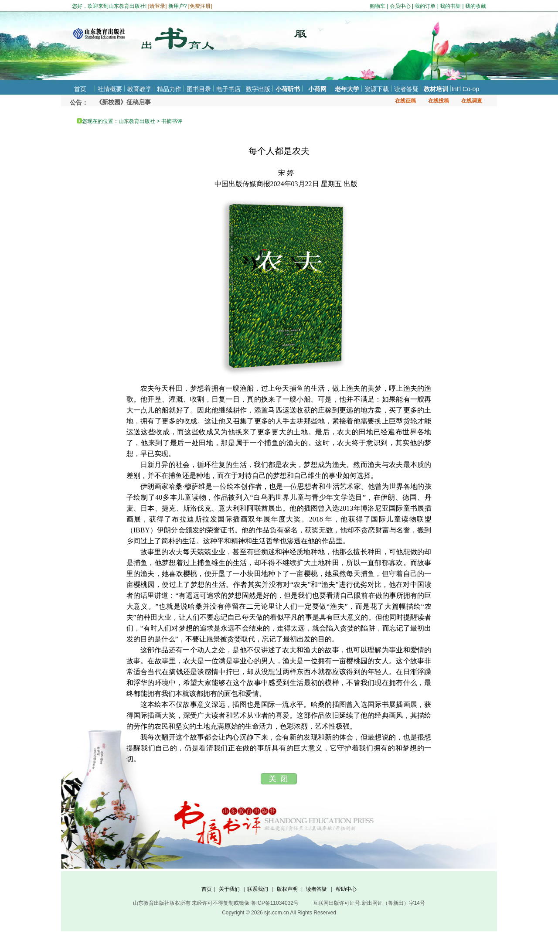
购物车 (377, 6)
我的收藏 (475, 6)
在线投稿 (438, 101)
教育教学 (139, 88)
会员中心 (400, 6)
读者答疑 (406, 88)
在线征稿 (405, 101)
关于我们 (229, 889)
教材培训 (436, 88)
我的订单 (425, 6)
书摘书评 (171, 121)
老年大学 (347, 88)
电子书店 (228, 88)
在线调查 (471, 101)
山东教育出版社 (137, 121)
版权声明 (287, 889)
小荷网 (317, 88)
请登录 (157, 6)
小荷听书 (288, 88)
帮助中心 (346, 889)
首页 (80, 88)
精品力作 (169, 88)
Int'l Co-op (465, 88)
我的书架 (450, 6)
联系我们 (257, 889)
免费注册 (200, 6)
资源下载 (376, 88)
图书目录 (199, 88)
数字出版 (258, 88)
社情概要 (110, 88)
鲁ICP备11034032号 (275, 903)
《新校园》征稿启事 (123, 102)
